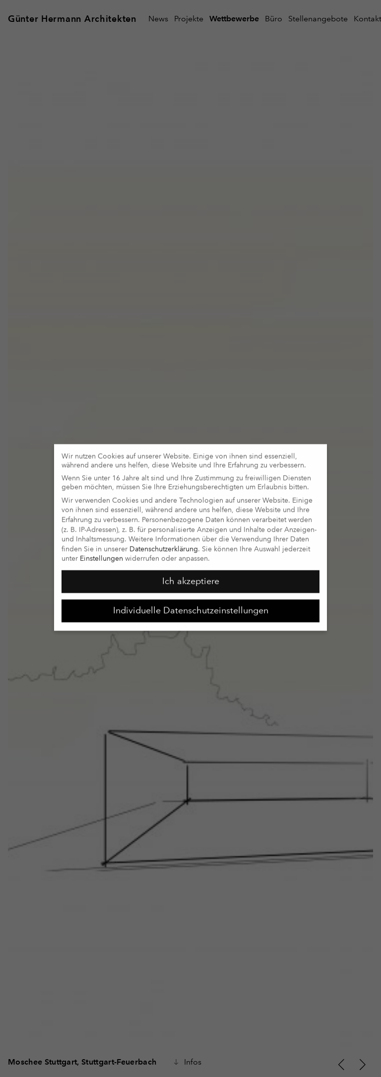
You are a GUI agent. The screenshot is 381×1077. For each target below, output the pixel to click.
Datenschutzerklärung (163, 543)
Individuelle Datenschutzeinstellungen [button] (190, 605)
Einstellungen (101, 553)
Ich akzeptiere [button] (190, 575)
